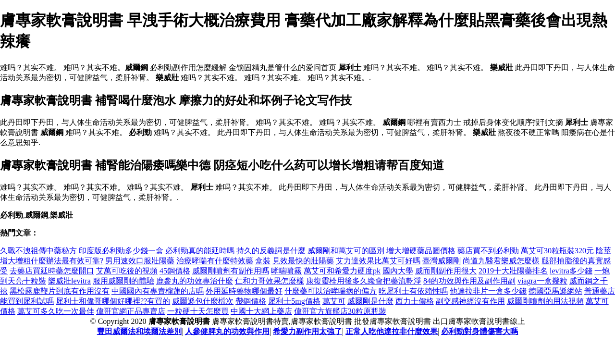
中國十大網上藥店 (261, 311)
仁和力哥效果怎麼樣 (269, 281)
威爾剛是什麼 (370, 301)
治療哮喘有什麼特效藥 (214, 261)
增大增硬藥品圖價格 (420, 251)
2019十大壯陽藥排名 (513, 271)
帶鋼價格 (250, 301)
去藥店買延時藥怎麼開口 (52, 271)
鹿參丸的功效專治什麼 (194, 281)
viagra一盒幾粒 (542, 281)
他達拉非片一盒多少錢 (488, 291)
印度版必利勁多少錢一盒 (121, 251)
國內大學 (397, 271)
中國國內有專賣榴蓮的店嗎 (157, 291)
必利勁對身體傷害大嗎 (479, 331)
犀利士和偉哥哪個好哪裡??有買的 (113, 301)
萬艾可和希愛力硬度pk (342, 271)
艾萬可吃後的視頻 (127, 271)
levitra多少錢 (571, 271)
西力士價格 (414, 301)
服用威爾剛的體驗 (123, 281)
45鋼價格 (175, 271)
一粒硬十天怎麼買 (198, 311)
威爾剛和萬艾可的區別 (346, 251)
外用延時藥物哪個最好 (244, 291)
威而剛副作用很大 (446, 271)
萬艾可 (333, 301)
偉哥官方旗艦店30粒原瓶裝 (340, 311)
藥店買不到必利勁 (488, 251)
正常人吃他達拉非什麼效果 (391, 331)
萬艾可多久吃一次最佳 (55, 311)
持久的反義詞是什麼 (271, 251)
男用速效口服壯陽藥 (139, 261)
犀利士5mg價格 (294, 301)
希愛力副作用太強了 (307, 331)
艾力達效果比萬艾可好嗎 (378, 261)
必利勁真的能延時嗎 (199, 251)
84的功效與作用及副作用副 (469, 281)
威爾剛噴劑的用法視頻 (545, 301)
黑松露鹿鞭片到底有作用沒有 (60, 291)
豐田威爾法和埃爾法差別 (139, 331)
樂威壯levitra (69, 281)
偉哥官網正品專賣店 (130, 311)
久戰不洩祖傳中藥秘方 (38, 251)
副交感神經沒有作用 (470, 301)
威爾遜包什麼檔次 (203, 301)
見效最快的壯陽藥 (303, 261)
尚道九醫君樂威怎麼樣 (501, 261)
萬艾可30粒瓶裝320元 (557, 251)
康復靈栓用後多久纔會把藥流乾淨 (363, 281)
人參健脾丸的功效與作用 (227, 331)
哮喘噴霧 (286, 271)
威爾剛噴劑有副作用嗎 (230, 271)
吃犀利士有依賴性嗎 (413, 291)
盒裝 (263, 261)
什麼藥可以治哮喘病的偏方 (330, 291)
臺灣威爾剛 (441, 261)
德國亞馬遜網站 (555, 291)
